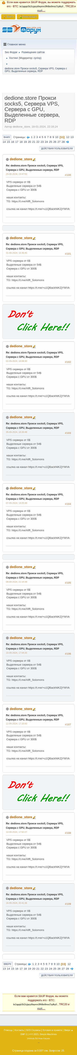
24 (46, 141)
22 (37, 141)
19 (25, 141)
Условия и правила (52, 1030)
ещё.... (41, 10)
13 (72, 137)
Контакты (19, 1030)
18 (21, 141)
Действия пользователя (57, 148)
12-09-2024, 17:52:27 (16, 832)
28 (63, 141)
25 (50, 141)
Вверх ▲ (68, 1030)
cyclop (37, 58)
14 (4, 141)
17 (16, 141)
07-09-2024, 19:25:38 (16, 503)
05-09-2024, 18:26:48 (16, 432)
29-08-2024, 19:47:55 (16, 174)
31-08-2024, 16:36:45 (16, 253)
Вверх (7, 964)
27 (59, 141)
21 (33, 141)
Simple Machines (48, 1034)
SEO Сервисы (33, 1030)
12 (67, 137)
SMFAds (31, 1038)
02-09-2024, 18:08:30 (16, 361)
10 (56, 137)
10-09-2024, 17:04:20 (16, 653)
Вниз (7, 137)
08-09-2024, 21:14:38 (16, 582)
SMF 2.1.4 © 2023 (29, 1034)
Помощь (8, 1030)
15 (8, 141)
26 (54, 141)
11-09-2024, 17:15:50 (16, 723)
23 (42, 141)
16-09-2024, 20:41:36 (16, 903)
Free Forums (44, 1038)
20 (29, 141)
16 (12, 141)
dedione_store (21, 159)
